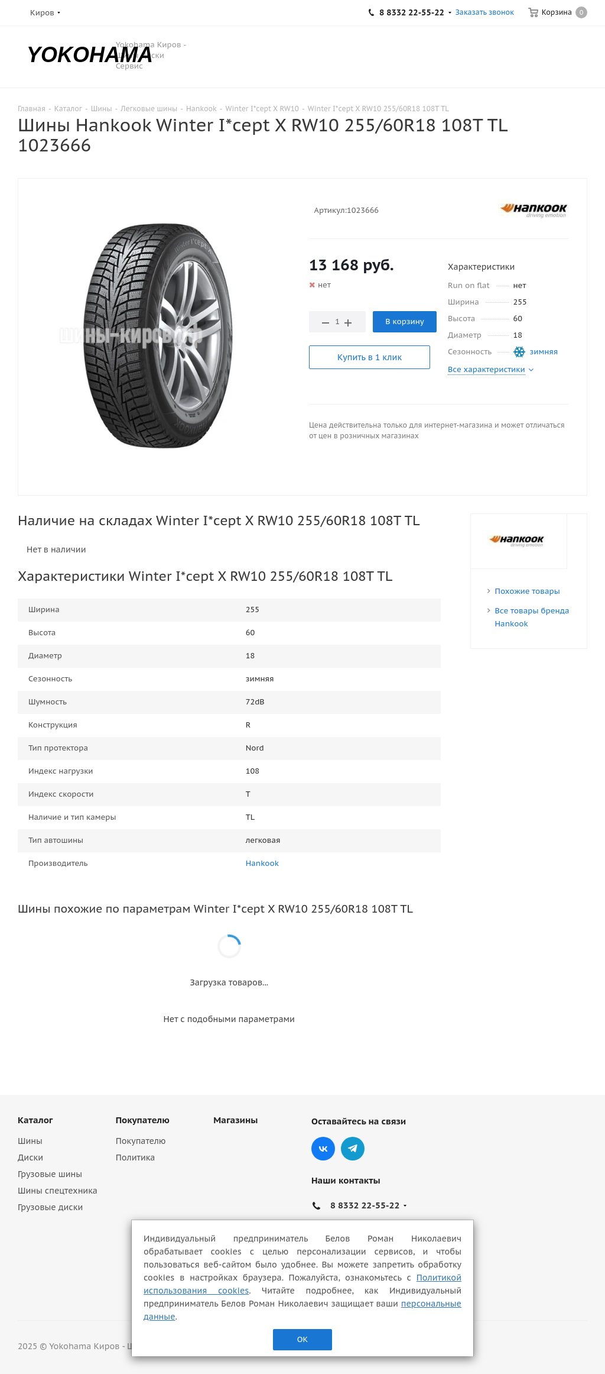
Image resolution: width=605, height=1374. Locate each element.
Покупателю (143, 1120)
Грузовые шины (50, 1174)
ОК (302, 1339)
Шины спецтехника (57, 1190)
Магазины (235, 1120)
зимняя (544, 352)
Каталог (35, 1120)
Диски (30, 1157)
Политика (135, 1157)
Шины (30, 1141)
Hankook (262, 863)
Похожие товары (527, 591)
